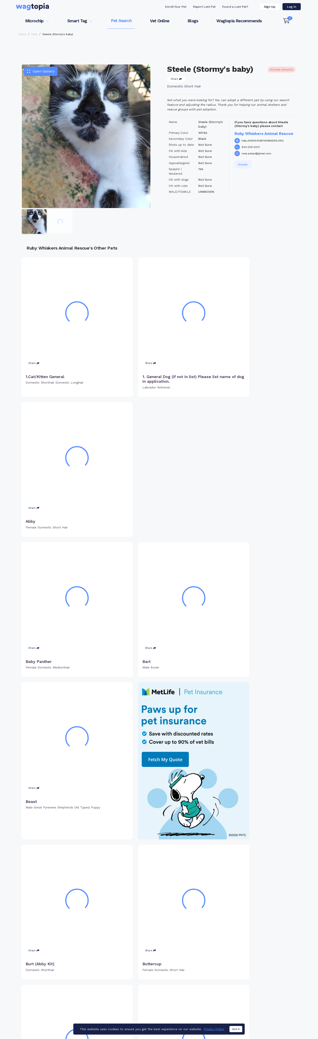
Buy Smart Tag (189, 980)
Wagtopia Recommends (239, 20)
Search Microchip (127, 995)
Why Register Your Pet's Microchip (140, 980)
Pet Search (121, 20)
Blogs (192, 20)
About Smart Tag (191, 1002)
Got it (236, 1029)
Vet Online (159, 20)
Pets (34, 34)
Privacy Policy (214, 1029)
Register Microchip (128, 988)
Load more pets (159, 924)
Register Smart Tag (193, 988)
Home (22, 34)
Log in (291, 6)
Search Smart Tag (192, 995)
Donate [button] (243, 164)
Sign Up (269, 6)
